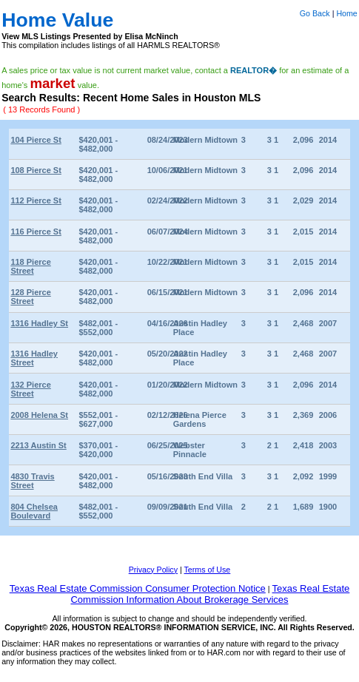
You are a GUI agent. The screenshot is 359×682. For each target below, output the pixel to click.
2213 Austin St (38, 445)
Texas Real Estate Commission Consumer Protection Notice (138, 588)
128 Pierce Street (30, 296)
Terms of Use (207, 569)
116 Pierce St (35, 231)
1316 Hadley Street (34, 358)
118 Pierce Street (30, 266)
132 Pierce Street (30, 389)
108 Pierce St (35, 170)
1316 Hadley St (39, 323)
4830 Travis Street (32, 481)
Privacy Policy (153, 569)
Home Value (57, 20)
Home (346, 13)
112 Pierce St (35, 200)
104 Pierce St (35, 139)
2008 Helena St (39, 415)
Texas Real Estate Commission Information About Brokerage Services (209, 594)
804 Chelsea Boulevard (34, 511)
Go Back (315, 13)
